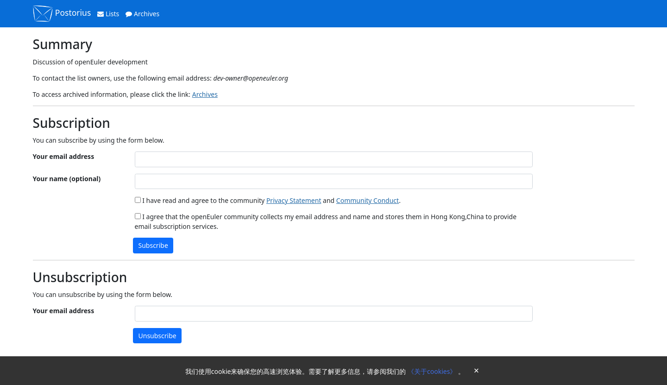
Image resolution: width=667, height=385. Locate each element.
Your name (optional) (67, 178)
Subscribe (153, 245)
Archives (142, 13)
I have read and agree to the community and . (268, 200)
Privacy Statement (293, 200)
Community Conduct (367, 200)
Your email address (63, 156)
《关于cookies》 (433, 371)
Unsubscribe (157, 335)
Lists (108, 13)
